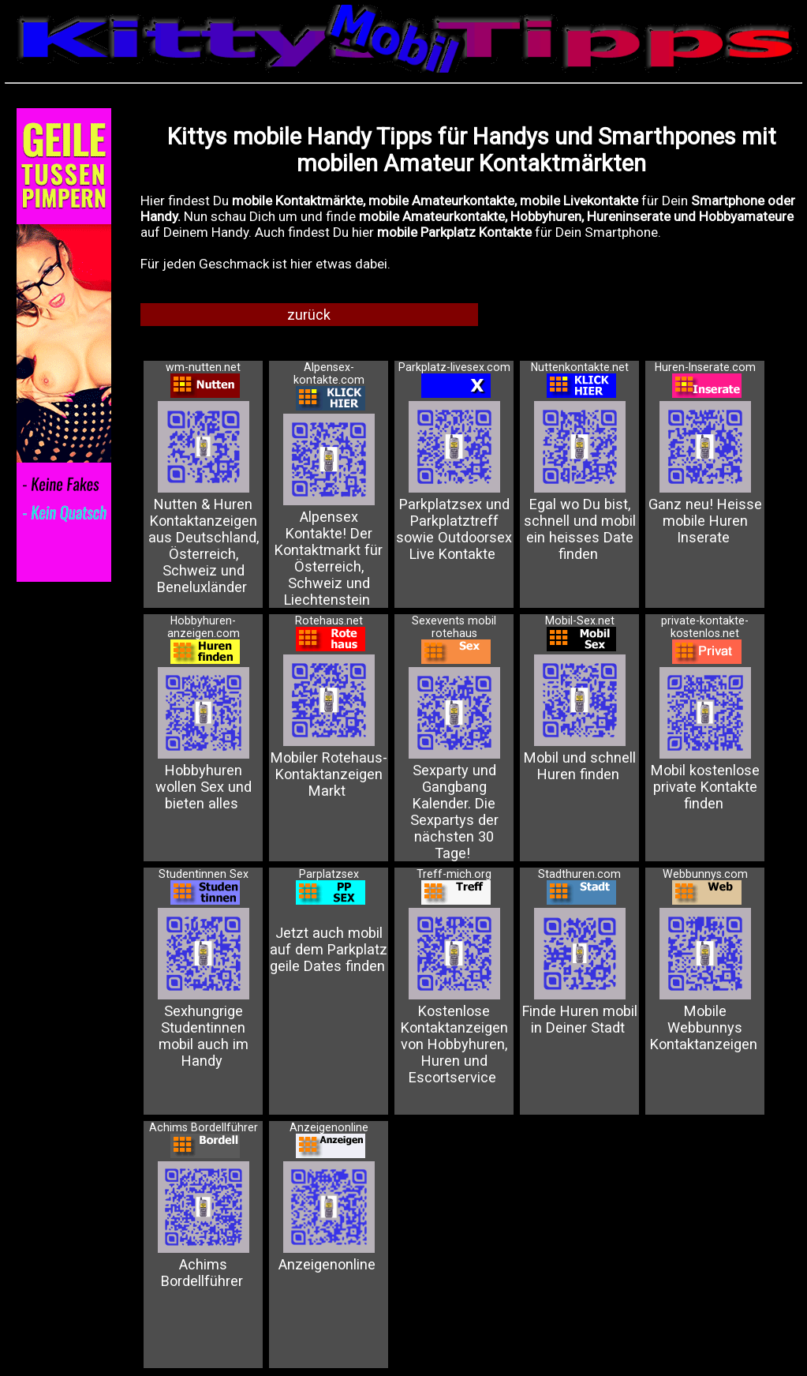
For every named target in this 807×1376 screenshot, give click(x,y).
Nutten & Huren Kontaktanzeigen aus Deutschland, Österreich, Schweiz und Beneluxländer (203, 488)
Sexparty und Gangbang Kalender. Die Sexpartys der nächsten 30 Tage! (454, 754)
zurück (309, 314)
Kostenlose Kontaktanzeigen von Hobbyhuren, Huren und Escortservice (454, 986)
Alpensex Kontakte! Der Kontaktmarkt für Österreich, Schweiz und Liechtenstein (329, 501)
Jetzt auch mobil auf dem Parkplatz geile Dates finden (329, 931)
